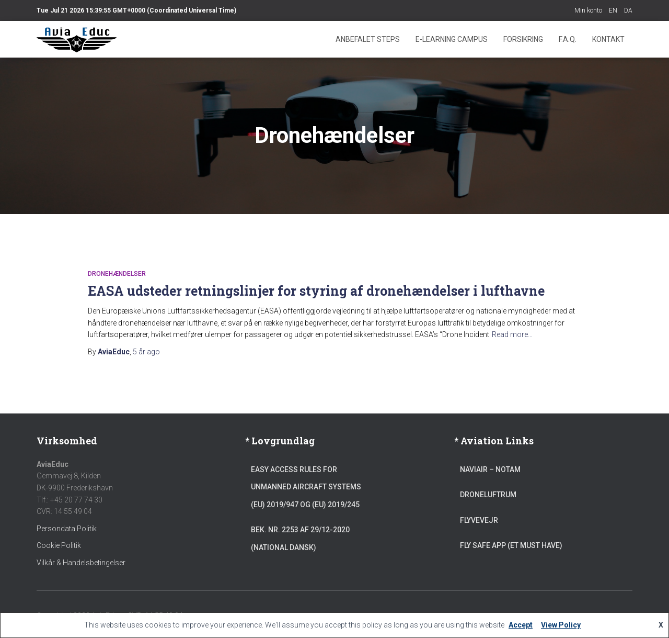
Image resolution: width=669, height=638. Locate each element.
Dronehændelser (117, 273)
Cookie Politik (59, 545)
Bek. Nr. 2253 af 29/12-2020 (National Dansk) (300, 538)
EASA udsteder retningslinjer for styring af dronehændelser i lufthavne (316, 290)
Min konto (588, 10)
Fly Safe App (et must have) (511, 545)
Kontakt (608, 39)
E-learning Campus (452, 39)
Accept (521, 625)
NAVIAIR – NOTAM (490, 469)
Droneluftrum (488, 494)
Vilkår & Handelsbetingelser (81, 562)
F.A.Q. (567, 39)
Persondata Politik (67, 528)
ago (146, 352)
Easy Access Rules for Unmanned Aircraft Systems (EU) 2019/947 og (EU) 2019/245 (306, 487)
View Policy (561, 625)
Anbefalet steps (368, 39)
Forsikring (523, 39)
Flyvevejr (479, 520)
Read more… (512, 334)
